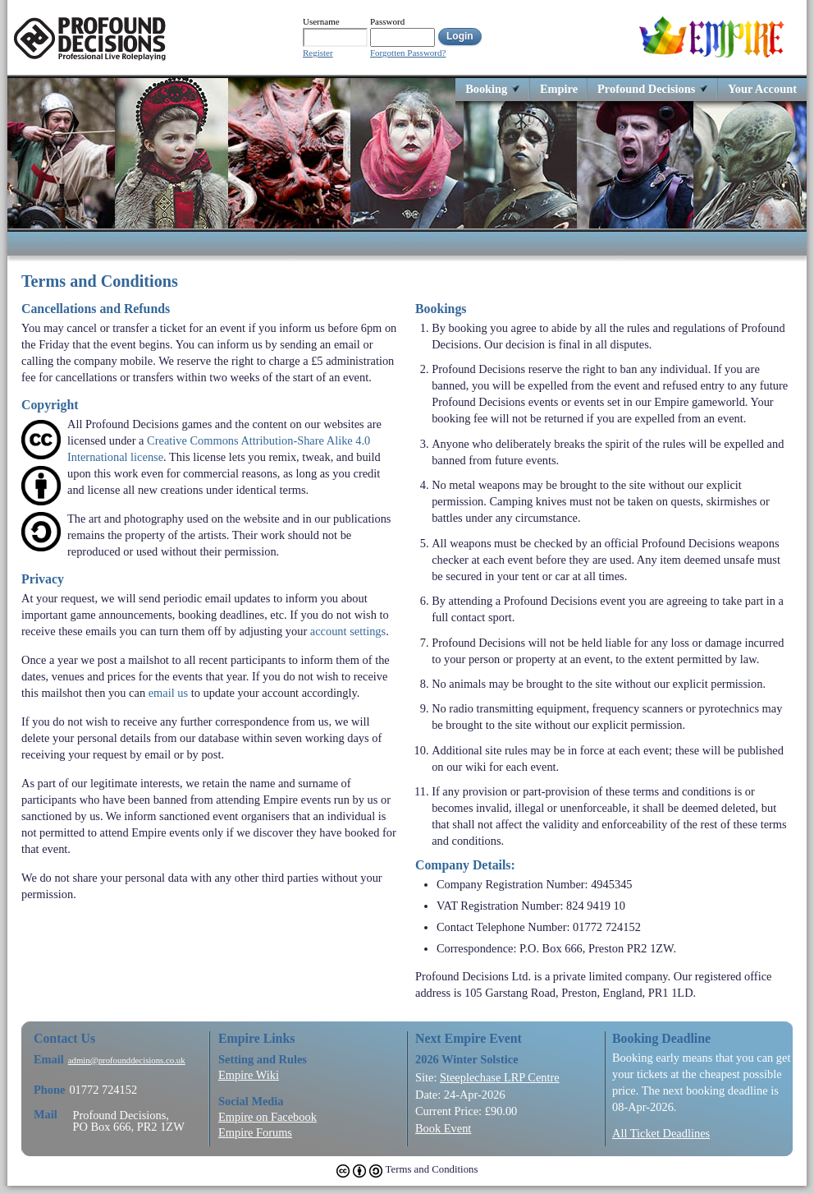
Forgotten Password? (408, 53)
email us (168, 692)
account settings (348, 631)
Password (387, 21)
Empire (559, 88)
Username (321, 21)
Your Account (762, 88)
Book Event (443, 1128)
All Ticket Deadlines (661, 1133)
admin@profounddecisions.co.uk (126, 1060)
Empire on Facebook (267, 1117)
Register (318, 53)
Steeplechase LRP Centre (500, 1077)
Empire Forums (255, 1132)
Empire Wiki (248, 1075)
